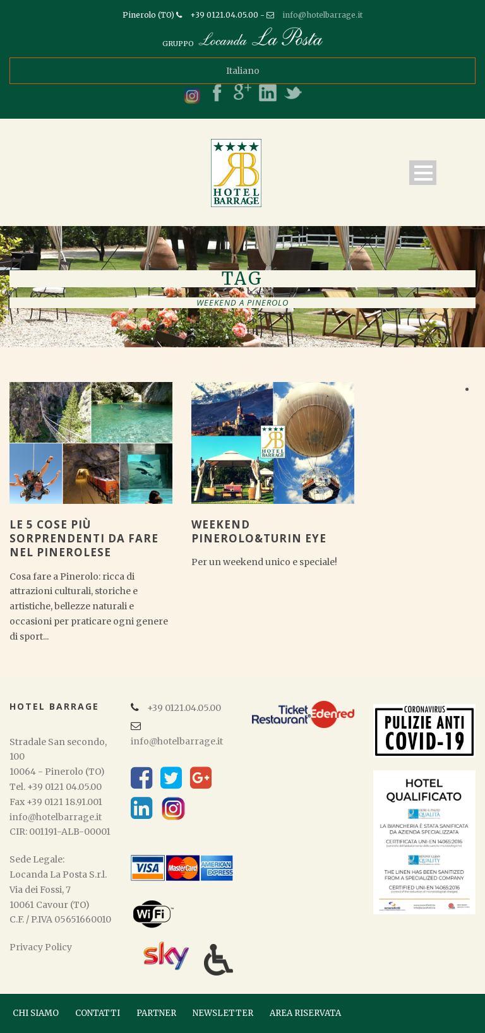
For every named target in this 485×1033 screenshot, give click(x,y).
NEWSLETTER (223, 1013)
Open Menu (422, 172)
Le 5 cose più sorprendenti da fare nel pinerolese (84, 538)
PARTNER (156, 1013)
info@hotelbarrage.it (322, 15)
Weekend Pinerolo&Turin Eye (258, 531)
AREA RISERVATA (305, 1013)
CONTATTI (97, 1013)
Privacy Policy (40, 947)
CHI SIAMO (36, 1013)
